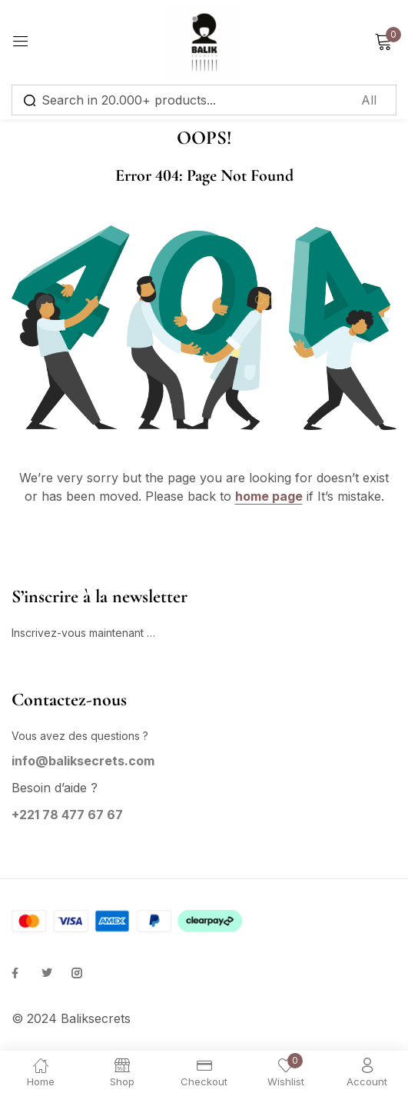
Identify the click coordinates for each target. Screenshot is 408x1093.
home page (269, 496)
